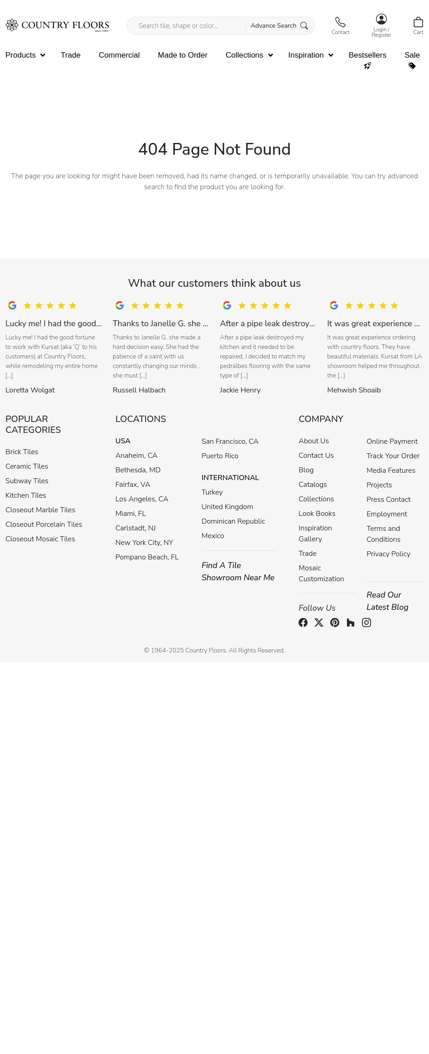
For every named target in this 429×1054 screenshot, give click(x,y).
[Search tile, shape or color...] (221, 26)
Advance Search (279, 25)
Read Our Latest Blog (387, 601)
